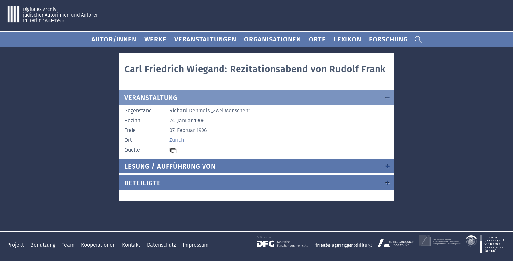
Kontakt (132, 245)
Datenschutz (162, 245)
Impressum (196, 245)
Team (69, 245)
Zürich (176, 140)
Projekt (16, 245)
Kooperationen (99, 245)
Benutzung (43, 245)
